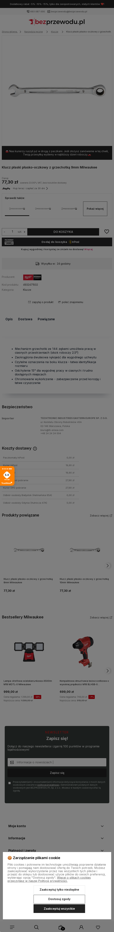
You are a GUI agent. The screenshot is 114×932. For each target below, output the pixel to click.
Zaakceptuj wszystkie (59, 908)
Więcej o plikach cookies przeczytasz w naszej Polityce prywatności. (49, 879)
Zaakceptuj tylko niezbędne (59, 889)
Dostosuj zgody (59, 899)
